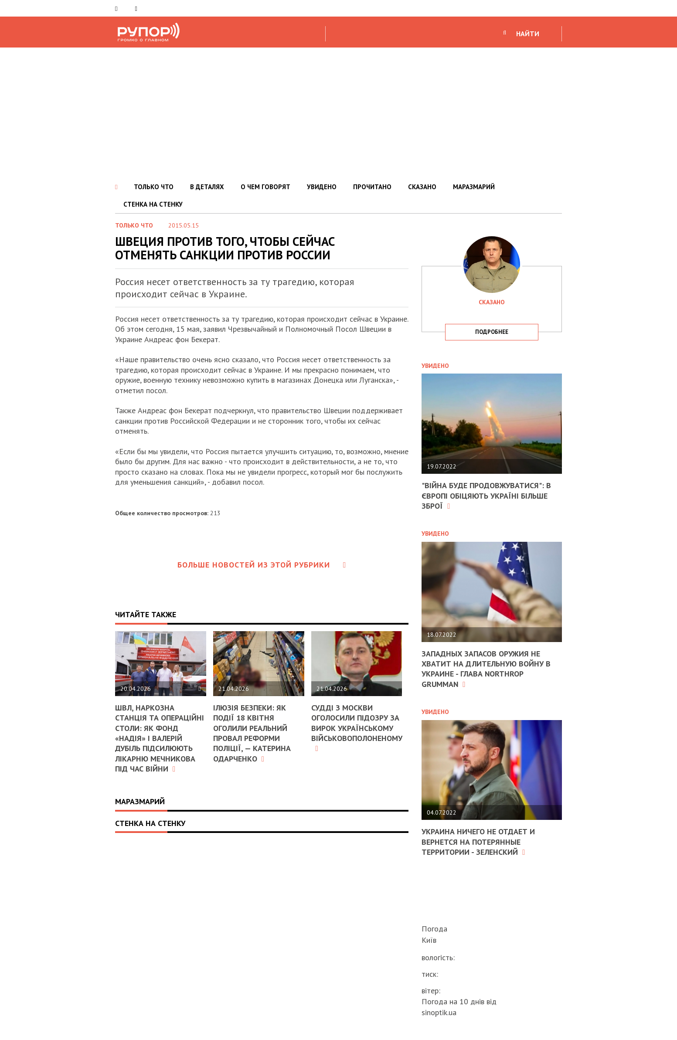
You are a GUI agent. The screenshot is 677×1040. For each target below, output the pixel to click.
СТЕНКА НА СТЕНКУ (153, 204)
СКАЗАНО (422, 187)
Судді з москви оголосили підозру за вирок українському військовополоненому (356, 728)
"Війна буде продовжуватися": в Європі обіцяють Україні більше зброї (486, 495)
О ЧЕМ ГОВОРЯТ (265, 187)
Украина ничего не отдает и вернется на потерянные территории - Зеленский (478, 841)
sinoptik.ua (439, 1012)
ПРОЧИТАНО (372, 187)
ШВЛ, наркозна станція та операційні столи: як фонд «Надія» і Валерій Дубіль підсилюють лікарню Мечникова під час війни (159, 738)
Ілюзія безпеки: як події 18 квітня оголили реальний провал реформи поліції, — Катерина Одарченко (252, 733)
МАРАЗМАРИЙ (474, 187)
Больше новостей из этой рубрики (262, 565)
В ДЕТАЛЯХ (207, 187)
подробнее (491, 332)
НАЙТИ (527, 33)
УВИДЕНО (322, 187)
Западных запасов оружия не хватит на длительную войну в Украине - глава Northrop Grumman (486, 669)
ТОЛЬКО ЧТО (154, 187)
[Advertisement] (338, 113)
